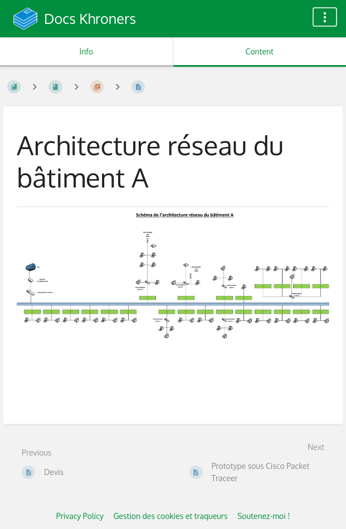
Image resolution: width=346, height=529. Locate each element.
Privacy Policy (80, 516)
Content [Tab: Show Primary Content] (260, 51)
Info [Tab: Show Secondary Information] (86, 51)
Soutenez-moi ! (263, 516)
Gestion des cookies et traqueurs (170, 516)
